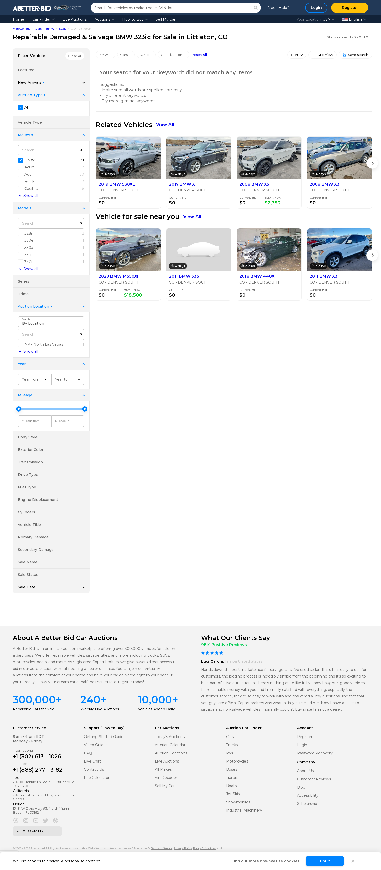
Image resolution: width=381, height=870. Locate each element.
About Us (305, 771)
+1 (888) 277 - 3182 (38, 769)
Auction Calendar (170, 745)
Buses (231, 769)
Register (304, 737)
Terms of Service (161, 848)
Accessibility (307, 795)
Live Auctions (75, 19)
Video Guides (95, 745)
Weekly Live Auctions (100, 709)
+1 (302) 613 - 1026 (37, 756)
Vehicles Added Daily (156, 709)
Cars (38, 28)
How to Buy (133, 19)
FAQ (88, 753)
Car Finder (41, 19)
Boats (231, 786)
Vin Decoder (166, 778)
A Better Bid (22, 28)
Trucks (232, 745)
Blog (301, 787)
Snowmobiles (238, 802)
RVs (229, 753)
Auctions (102, 19)
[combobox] (51, 321)
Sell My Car (165, 19)
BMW (50, 28)
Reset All (199, 55)
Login (302, 745)
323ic (62, 28)
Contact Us (94, 769)
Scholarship (307, 804)
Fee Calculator (96, 778)
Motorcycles (237, 761)
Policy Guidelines (204, 848)
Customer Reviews (314, 779)
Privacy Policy (183, 848)
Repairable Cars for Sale (33, 709)
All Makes (163, 769)
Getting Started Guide (104, 737)
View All (165, 124)
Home (18, 19)
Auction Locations (171, 753)
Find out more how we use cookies (265, 861)
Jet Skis (233, 794)
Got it (325, 861)
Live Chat (92, 761)
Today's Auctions (170, 737)
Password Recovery (315, 753)
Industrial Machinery (244, 810)
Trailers (232, 778)
